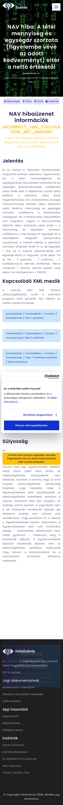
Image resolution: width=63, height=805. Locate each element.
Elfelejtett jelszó (13, 730)
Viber (27, 101)
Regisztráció (11, 716)
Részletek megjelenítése (38, 414)
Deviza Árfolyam (13, 745)
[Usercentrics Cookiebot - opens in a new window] (45, 377)
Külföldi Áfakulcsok (15, 752)
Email (39, 101)
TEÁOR (7, 772)
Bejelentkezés (11, 723)
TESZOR (17, 772)
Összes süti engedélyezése (31, 425)
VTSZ (26, 772)
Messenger (12, 101)
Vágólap (52, 101)
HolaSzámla (29, 73)
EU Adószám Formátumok (20, 759)
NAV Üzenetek (12, 766)
